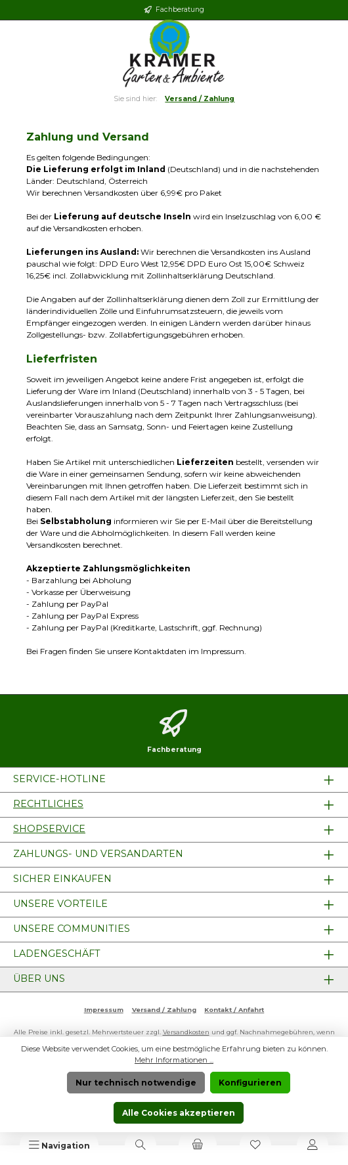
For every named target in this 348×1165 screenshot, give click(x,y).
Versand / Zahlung (164, 1009)
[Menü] (59, 1145)
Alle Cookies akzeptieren (178, 1113)
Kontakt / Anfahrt (234, 1009)
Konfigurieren (250, 1083)
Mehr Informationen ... (174, 1060)
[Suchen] (140, 1145)
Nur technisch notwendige (136, 1083)
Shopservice (49, 829)
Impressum (103, 1009)
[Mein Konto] (312, 1145)
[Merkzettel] (255, 1145)
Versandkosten (186, 1032)
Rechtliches (48, 804)
